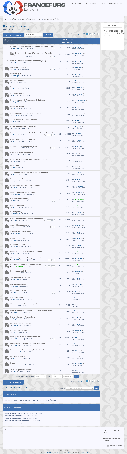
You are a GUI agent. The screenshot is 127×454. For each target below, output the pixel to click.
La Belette (77, 68)
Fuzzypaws (78, 133)
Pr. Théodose (79, 199)
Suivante (95, 376)
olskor (76, 357)
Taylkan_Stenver (79, 100)
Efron (14, 89)
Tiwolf (15, 69)
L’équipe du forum (114, 446)
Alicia (14, 128)
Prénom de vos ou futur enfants (22, 317)
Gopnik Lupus (79, 219)
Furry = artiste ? (16, 179)
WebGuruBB (84, 452)
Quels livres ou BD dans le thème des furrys (27, 343)
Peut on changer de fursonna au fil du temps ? (28, 100)
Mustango (16, 76)
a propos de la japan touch (20, 231)
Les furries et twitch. (18, 284)
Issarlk (15, 154)
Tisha (76, 337)
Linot (14, 122)
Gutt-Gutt (16, 141)
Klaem (76, 120)
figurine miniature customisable (22, 192)
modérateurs (20, 29)
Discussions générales (51, 19)
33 (54, 266)
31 (49, 266)
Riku (14, 332)
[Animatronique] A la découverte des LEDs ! (27, 251)
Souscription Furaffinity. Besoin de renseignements (30, 172)
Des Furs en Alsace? (18, 80)
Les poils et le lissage (18, 87)
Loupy (15, 95)
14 (98, 34)
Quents (15, 227)
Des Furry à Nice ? (17, 356)
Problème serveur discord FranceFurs (25, 185)
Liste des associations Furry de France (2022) (28, 61)
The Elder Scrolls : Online (20, 277)
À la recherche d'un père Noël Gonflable (25, 113)
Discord (13, 363)
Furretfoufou (78, 114)
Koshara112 (78, 225)
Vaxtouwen (16, 148)
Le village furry (16, 212)
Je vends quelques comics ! (21, 370)
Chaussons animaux (18, 291)
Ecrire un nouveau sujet (13, 35)
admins (28, 29)
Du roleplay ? (15, 74)
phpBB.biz (59, 452)
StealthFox (16, 48)
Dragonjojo (16, 325)
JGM (14, 82)
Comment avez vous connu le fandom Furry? (27, 218)
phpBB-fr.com (51, 452)
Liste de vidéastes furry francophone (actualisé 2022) (31, 310)
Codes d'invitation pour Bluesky (22, 139)
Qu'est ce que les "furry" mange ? (23, 304)
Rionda (15, 108)
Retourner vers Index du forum (16, 387)
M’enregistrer (91, 3)
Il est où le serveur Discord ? (21, 153)
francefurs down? (17, 93)
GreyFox (15, 319)
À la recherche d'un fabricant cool (23, 120)
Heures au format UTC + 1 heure (112, 431)
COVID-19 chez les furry (19, 199)
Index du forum (115, 3)
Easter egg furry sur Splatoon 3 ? (23, 126)
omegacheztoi (17, 352)
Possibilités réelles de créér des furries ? (26, 264)
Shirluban (77, 245)
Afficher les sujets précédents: (31, 376)
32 (51, 266)
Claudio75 (77, 146)
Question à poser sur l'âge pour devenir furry (27, 258)
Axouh (15, 246)
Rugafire (15, 181)
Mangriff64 (16, 102)
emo (14, 220)
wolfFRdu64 (78, 87)
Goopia (76, 317)
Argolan (15, 345)
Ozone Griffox (79, 186)
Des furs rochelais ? (18, 271)
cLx (14, 135)
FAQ (103, 3)
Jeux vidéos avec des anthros (22, 225)
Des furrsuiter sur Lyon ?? (20, 323)
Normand (16, 115)
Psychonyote (78, 53)
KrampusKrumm (18, 365)
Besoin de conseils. (18, 245)
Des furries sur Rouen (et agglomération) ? (27, 350)
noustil (15, 371)
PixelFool (70, 452)
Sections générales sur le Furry (30, 19)
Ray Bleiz (77, 350)
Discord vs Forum (17, 205)
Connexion (76, 3)
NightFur (15, 187)
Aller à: (62, 388)
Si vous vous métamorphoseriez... (23, 146)
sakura (15, 161)
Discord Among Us (17, 238)
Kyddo (15, 240)
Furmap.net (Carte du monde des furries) (26, 337)
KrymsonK (77, 47)
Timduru (15, 292)
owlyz (76, 291)
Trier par (54, 376)
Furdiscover (16, 194)
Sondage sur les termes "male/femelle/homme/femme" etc (33, 133)
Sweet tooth (15, 166)
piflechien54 (78, 94)
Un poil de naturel (17, 107)
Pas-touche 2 (18, 260)
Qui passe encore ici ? (19, 67)
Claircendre (78, 258)
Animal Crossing (16, 297)
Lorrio (15, 253)
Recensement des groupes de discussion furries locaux (32, 46)
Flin (14, 168)
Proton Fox (16, 273)
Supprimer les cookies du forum (111, 439)
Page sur (81, 34)
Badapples (16, 358)
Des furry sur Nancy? (18, 330)
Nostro (15, 306)
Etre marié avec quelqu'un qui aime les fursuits (28, 159)
